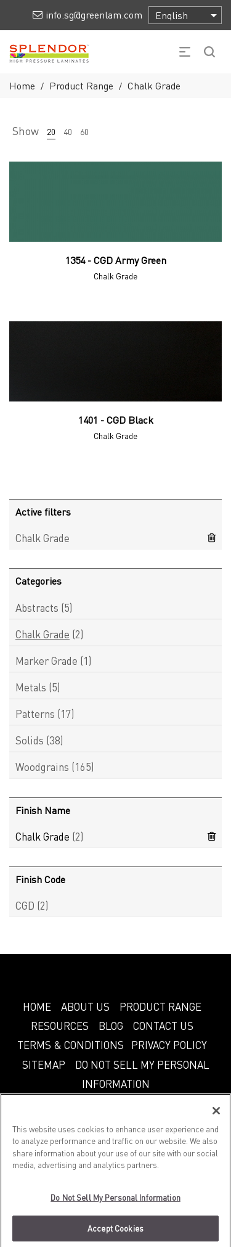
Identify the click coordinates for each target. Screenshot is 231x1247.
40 (67, 131)
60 (84, 131)
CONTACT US (163, 1025)
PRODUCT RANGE (160, 1006)
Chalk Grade (42, 634)
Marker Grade (46, 660)
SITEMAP (43, 1064)
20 (51, 131)
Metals (30, 687)
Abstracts (37, 607)
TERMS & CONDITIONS (70, 1045)
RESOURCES (60, 1025)
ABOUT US (85, 1006)
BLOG (111, 1025)
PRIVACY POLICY (169, 1045)
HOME (37, 1006)
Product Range (81, 85)
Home (22, 85)
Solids (29, 740)
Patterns (35, 713)
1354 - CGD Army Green (115, 259)
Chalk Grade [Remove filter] (42, 538)
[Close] (216, 1116)
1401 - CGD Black (115, 419)
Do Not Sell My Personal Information (115, 1203)
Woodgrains (42, 766)
